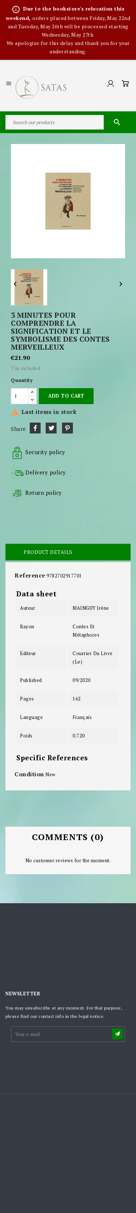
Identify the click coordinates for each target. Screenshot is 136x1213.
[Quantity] (19, 396)
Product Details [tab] (48, 551)
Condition (29, 774)
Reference (30, 575)
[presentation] (67, 1061)
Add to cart (66, 395)
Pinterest (67, 428)
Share (35, 428)
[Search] (68, 122)
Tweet (51, 428)
